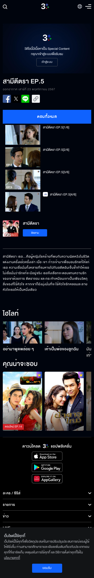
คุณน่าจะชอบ (20, 364)
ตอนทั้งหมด (47, 116)
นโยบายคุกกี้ (12, 557)
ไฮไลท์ (11, 314)
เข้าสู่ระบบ (47, 62)
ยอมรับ (46, 567)
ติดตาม (35, 233)
